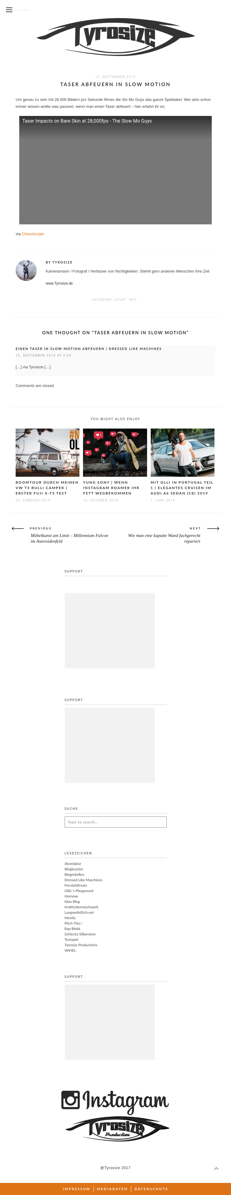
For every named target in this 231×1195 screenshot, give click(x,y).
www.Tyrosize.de (59, 283)
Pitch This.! (73, 923)
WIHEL (70, 950)
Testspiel (71, 939)
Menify (70, 918)
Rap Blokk (73, 928)
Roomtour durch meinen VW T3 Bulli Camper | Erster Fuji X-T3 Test (47, 487)
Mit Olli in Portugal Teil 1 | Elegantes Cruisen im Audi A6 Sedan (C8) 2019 (182, 487)
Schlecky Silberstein (80, 934)
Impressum (77, 1189)
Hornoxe (71, 896)
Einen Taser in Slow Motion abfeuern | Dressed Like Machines (89, 349)
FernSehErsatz (76, 885)
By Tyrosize (59, 262)
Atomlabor (73, 863)
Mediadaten (112, 1189)
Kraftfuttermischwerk (82, 907)
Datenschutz (151, 1189)
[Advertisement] (110, 630)
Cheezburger (33, 234)
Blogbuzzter (74, 869)
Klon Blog (72, 901)
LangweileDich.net (79, 912)
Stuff (120, 299)
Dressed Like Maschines (84, 880)
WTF (133, 299)
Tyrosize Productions (81, 945)
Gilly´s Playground (79, 890)
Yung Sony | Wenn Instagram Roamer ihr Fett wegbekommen (111, 487)
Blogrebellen (75, 874)
